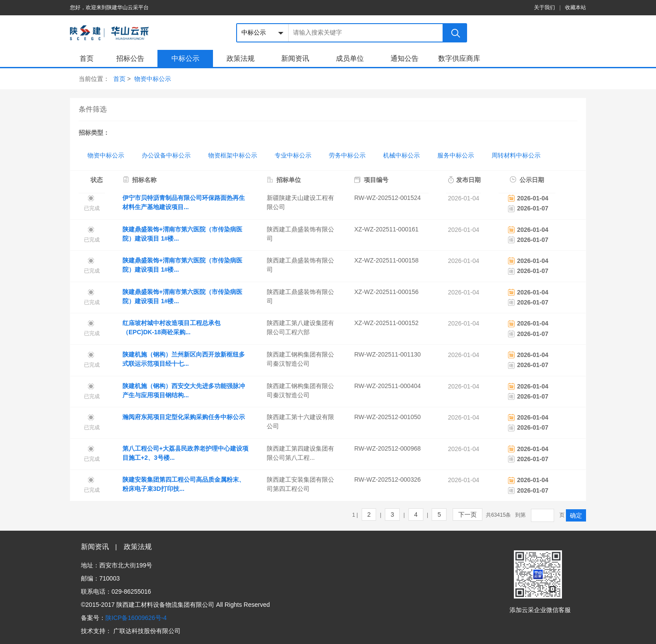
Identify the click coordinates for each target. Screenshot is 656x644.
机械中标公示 (401, 155)
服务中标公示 (455, 155)
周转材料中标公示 (516, 155)
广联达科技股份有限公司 (147, 630)
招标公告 (130, 58)
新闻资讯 (295, 58)
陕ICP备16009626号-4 (136, 617)
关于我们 (544, 7)
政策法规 (241, 58)
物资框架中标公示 (232, 155)
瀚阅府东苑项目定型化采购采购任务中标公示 (183, 416)
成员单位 (350, 58)
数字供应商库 (459, 58)
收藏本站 (575, 7)
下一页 (467, 514)
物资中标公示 (152, 78)
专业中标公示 (293, 155)
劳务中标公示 (347, 155)
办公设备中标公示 (166, 155)
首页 (87, 58)
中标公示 (185, 58)
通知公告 (405, 58)
